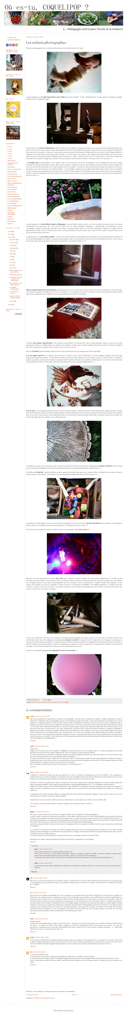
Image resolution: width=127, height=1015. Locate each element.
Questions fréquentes (14, 40)
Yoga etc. (10, 223)
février (12, 268)
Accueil (74, 994)
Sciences (10, 216)
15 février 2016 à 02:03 (42, 937)
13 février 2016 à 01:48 (42, 716)
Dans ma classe (12, 171)
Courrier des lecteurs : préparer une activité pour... (15, 279)
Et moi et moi (12, 178)
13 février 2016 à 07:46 (42, 746)
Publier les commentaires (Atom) (44, 998)
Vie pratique (11, 221)
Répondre (33, 740)
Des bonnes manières (15, 274)
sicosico (32, 716)
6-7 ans (10, 156)
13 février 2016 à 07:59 (41, 772)
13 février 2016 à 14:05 (45, 849)
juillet (12, 254)
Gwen (31, 772)
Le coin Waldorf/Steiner (15, 205)
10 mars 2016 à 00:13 (39, 952)
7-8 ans (10, 158)
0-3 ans (10, 147)
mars (11, 265)
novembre (13, 242)
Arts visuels (48, 702)
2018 (10, 231)
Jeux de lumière (12, 189)
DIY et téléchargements (15, 176)
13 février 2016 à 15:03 (40, 878)
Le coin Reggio (65, 702)
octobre (12, 245)
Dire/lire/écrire (56, 702)
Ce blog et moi (12, 37)
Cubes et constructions (14, 169)
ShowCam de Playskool (67, 347)
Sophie (32, 746)
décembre (13, 239)
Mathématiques (12, 208)
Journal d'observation (14, 196)
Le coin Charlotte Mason (15, 199)
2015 (10, 304)
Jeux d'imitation (12, 187)
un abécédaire (36, 589)
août (11, 251)
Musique (10, 210)
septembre (13, 248)
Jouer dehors (11, 192)
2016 (10, 237)
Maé (31, 878)
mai (11, 259)
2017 (10, 234)
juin (11, 256)
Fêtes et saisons (12, 181)
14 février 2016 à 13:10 (41, 919)
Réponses (35, 846)
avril (11, 262)
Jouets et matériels (13, 194)
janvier (12, 301)
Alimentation (11, 160)
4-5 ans (38, 702)
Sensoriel (10, 219)
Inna (31, 952)
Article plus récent (32, 994)
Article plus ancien (116, 994)
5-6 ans (42, 702)
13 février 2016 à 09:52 (42, 812)
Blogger (71, 1010)
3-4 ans (34, 702)
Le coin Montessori (13, 201)
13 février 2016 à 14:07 (45, 863)
